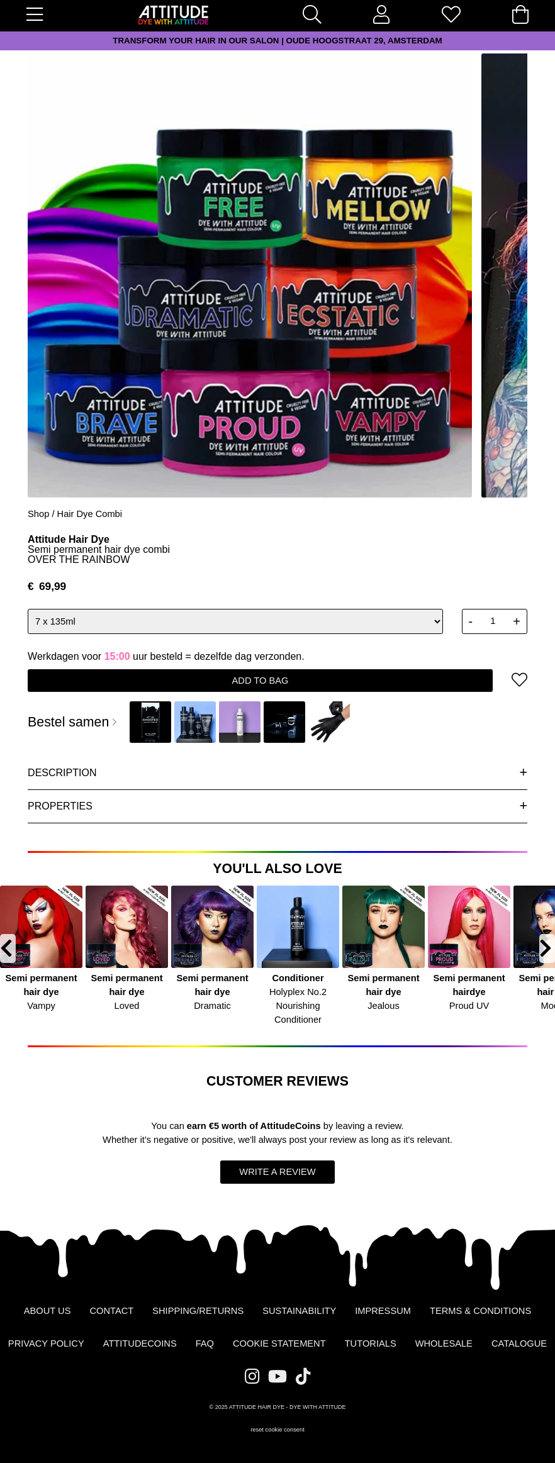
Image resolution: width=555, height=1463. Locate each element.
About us (47, 1311)
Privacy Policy (46, 1343)
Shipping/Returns (198, 1311)
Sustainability (299, 1311)
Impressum (383, 1311)
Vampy (41, 1006)
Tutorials (370, 1343)
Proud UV (469, 1006)
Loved (127, 1006)
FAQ (205, 1343)
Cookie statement (279, 1343)
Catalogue (519, 1343)
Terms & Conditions (480, 1311)
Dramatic (212, 1006)
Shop (38, 514)
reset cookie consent (277, 1430)
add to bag (260, 681)
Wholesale (444, 1343)
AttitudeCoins (291, 1126)
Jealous (383, 1006)
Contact (111, 1311)
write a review (277, 1172)
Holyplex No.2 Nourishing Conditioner (298, 1006)
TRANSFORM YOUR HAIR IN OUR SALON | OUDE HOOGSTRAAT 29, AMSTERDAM (277, 40)
